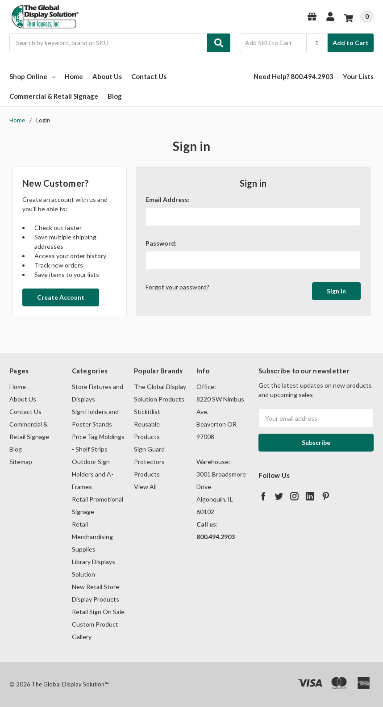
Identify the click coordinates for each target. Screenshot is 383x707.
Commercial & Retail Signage (53, 96)
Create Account (60, 297)
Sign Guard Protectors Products (149, 461)
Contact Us (149, 76)
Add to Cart (351, 42)
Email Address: (168, 199)
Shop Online (32, 76)
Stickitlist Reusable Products (147, 424)
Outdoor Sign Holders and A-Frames (92, 474)
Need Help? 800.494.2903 (293, 76)
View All (145, 486)
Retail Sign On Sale (98, 611)
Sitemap (20, 461)
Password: (161, 243)
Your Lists (358, 76)
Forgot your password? (177, 287)
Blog (115, 96)
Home (74, 76)
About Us (107, 76)
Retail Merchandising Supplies (92, 536)
